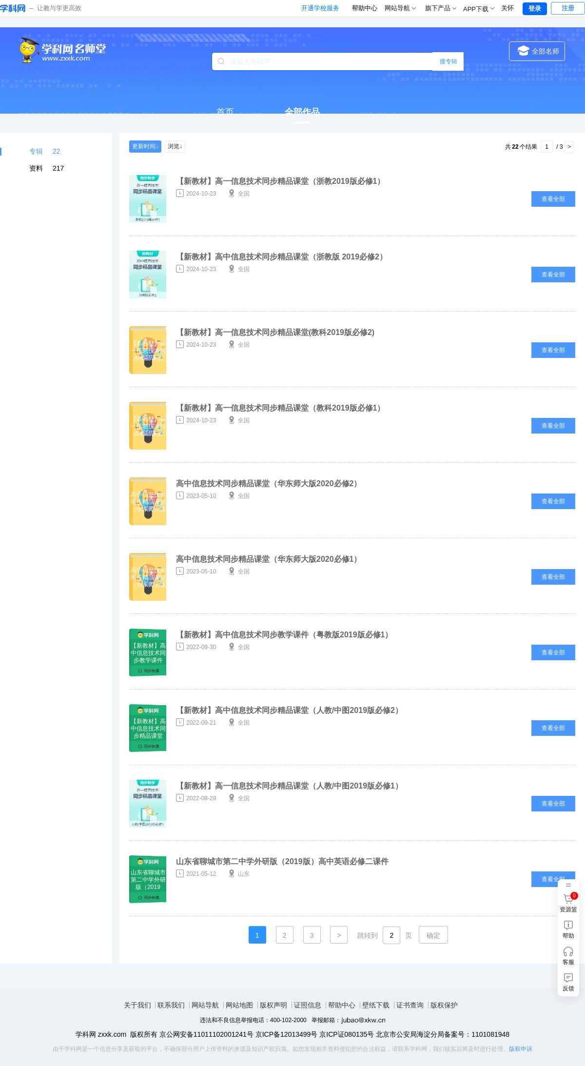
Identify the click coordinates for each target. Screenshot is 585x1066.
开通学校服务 (320, 8)
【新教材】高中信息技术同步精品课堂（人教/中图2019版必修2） (289, 710)
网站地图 (239, 1005)
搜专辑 (448, 61)
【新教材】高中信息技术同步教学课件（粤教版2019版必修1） (284, 635)
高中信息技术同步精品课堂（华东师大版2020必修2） (269, 483)
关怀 (507, 8)
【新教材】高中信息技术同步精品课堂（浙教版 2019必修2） (281, 257)
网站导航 (205, 1005)
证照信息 (307, 1005)
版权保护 (444, 1005)
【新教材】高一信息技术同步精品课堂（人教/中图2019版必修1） (289, 786)
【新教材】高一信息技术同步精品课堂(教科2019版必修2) (275, 332)
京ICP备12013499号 (286, 1034)
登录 (534, 8)
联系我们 (171, 1005)
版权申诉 (520, 1049)
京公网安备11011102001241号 (206, 1034)
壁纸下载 (376, 1005)
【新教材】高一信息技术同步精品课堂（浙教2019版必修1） (280, 181)
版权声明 (273, 1005)
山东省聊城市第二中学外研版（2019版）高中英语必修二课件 (282, 861)
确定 (433, 935)
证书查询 (410, 1005)
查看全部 (553, 199)
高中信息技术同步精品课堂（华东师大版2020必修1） (269, 559)
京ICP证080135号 (346, 1034)
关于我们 (137, 1005)
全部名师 (538, 50)
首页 (225, 112)
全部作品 (302, 112)
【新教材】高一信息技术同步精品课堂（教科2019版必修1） (280, 408)
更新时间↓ (145, 146)
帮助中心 (364, 8)
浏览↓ (175, 146)
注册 (568, 8)
